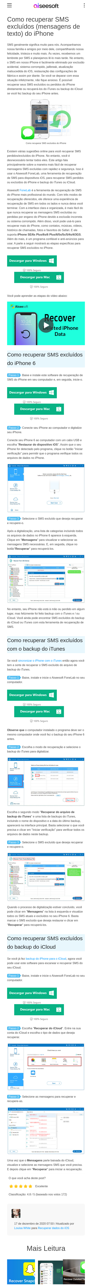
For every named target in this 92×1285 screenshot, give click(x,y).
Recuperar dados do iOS (53, 1228)
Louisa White (22, 1228)
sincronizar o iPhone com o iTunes (40, 660)
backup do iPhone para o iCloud (46, 958)
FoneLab (25, 190)
